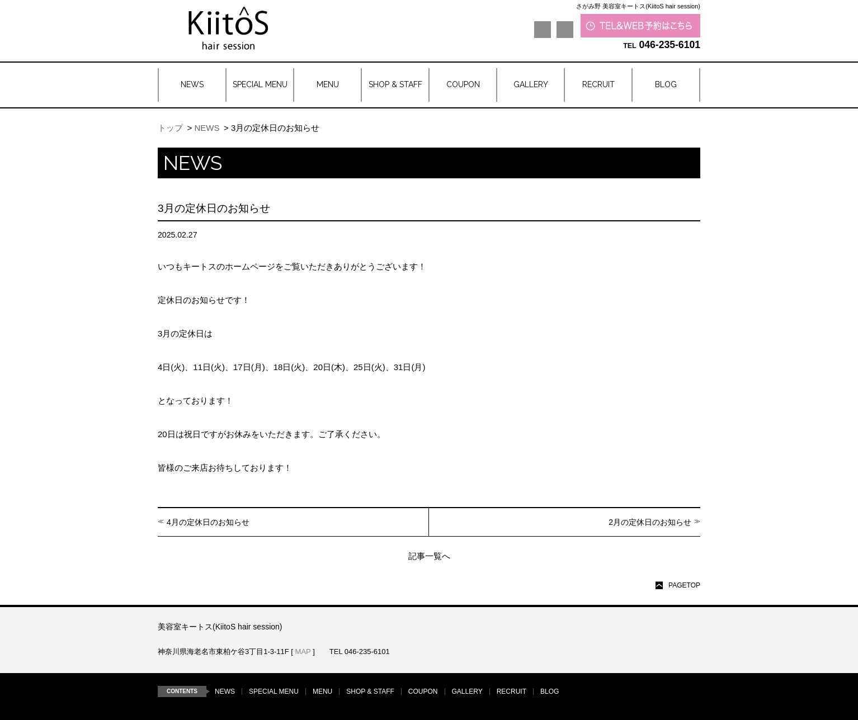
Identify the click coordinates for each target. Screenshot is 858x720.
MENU (322, 691)
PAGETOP (684, 585)
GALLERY (467, 691)
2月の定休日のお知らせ (650, 522)
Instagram (565, 29)
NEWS (206, 127)
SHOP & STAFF (370, 691)
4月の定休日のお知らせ (208, 522)
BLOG (549, 691)
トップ (170, 127)
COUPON (423, 691)
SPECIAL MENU (274, 691)
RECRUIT (511, 691)
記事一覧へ (429, 556)
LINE (542, 29)
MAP (303, 651)
